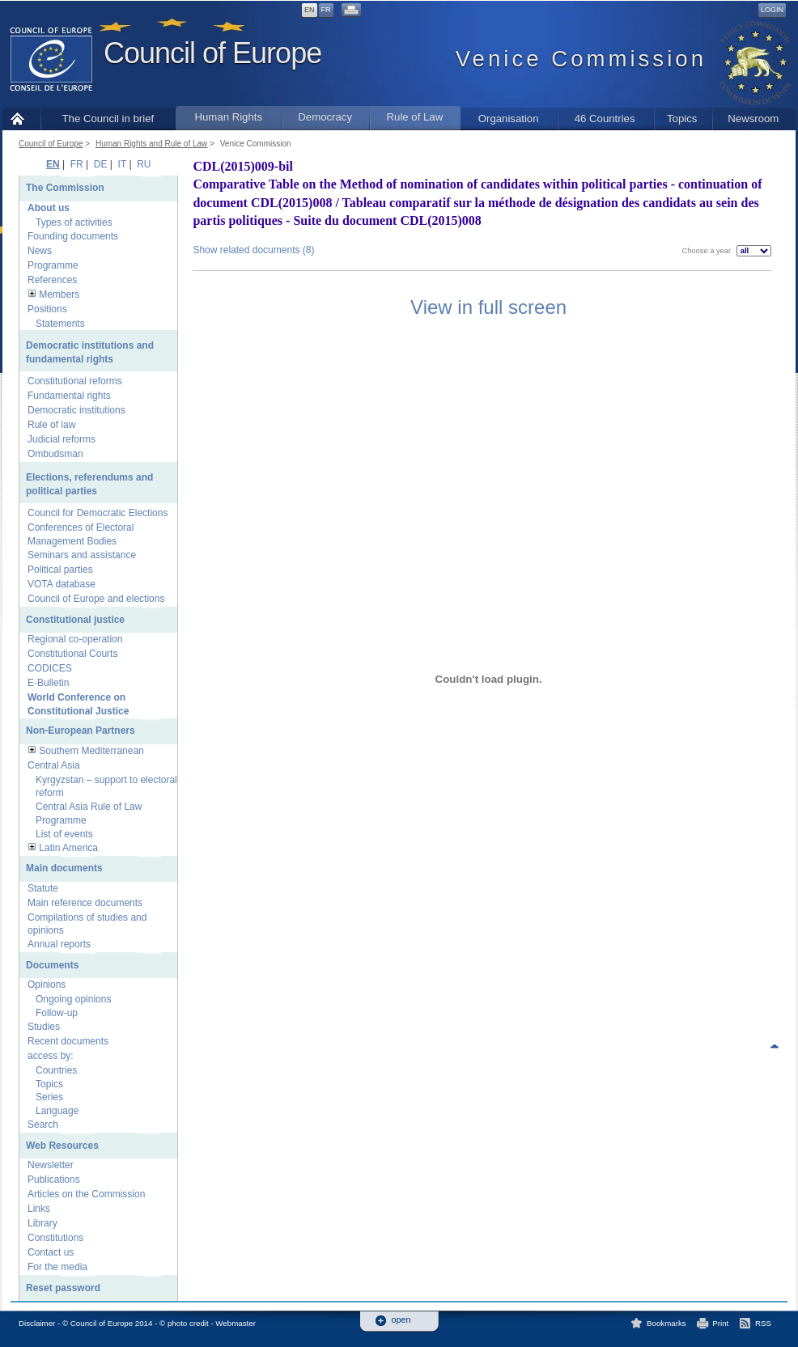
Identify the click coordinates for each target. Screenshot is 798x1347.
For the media (57, 1267)
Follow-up (57, 1013)
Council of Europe (212, 53)
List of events (64, 834)
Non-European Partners (80, 730)
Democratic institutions (76, 410)
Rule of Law (415, 117)
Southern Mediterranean (91, 750)
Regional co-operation (75, 639)
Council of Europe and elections (96, 598)
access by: (51, 1055)
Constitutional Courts (72, 653)
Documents (52, 965)
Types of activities (74, 222)
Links (39, 1208)
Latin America (68, 848)
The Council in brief (108, 118)
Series (49, 1097)
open (401, 1319)
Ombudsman (55, 454)
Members (59, 294)
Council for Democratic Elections (98, 513)
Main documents (64, 868)
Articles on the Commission (86, 1194)
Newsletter (51, 1165)
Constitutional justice (75, 619)
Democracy (325, 117)
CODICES (50, 668)
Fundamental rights (69, 395)
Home (21, 118)
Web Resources (62, 1145)
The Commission (65, 187)
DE (101, 164)
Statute (43, 888)
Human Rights (228, 117)
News (40, 250)
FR (326, 10)
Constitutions (55, 1237)
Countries (56, 1070)
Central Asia (54, 765)
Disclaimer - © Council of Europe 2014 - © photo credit (114, 1323)
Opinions (47, 984)
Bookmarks (666, 1323)
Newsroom (753, 118)
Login (772, 10)
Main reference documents (85, 903)
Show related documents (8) (253, 250)
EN (309, 10)
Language (57, 1110)
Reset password (63, 1288)
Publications (54, 1179)
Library (42, 1223)
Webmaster (235, 1323)
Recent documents (68, 1041)
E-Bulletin (48, 682)
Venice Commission (255, 143)
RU (144, 164)
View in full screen (488, 307)
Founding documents (73, 236)
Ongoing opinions (73, 999)
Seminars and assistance (82, 555)
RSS (763, 1323)
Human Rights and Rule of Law (151, 143)
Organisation (508, 118)
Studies (44, 1026)
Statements (60, 323)
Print (720, 1323)
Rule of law (51, 424)
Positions (47, 309)
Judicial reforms (62, 439)
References (52, 280)
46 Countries (605, 118)
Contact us (51, 1252)
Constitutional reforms (75, 381)
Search (43, 1124)
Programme (53, 265)
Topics (682, 118)
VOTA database (62, 584)
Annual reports (59, 944)
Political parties (60, 569)
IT (122, 164)
